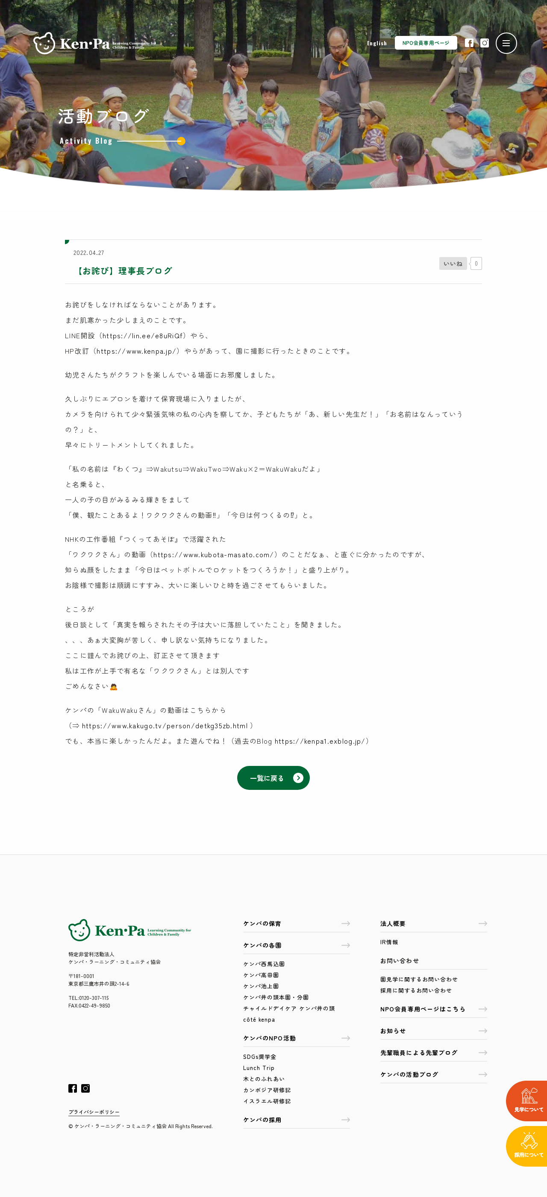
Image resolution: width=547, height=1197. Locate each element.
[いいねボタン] (453, 263)
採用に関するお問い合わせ (416, 990)
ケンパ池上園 (261, 986)
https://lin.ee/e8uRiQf (143, 335)
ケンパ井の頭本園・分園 (276, 997)
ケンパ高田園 (261, 975)
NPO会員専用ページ (426, 42)
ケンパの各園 (296, 945)
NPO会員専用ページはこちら (433, 1009)
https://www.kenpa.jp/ (136, 351)
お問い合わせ (399, 960)
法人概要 (433, 923)
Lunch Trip (259, 1068)
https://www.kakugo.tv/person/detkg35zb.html (165, 725)
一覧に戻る (276, 778)
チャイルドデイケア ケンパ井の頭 (289, 1008)
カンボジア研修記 (267, 1090)
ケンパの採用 (296, 1119)
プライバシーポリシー (94, 1111)
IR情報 (389, 942)
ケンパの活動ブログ (433, 1074)
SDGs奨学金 (259, 1056)
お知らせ (433, 1030)
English (377, 43)
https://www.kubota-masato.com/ (213, 554)
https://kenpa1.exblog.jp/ (320, 741)
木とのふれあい (264, 1079)
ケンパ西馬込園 (264, 964)
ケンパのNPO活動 (296, 1038)
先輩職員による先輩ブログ (433, 1052)
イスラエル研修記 (267, 1101)
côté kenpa (259, 1019)
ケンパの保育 (296, 923)
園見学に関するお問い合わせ (419, 979)
